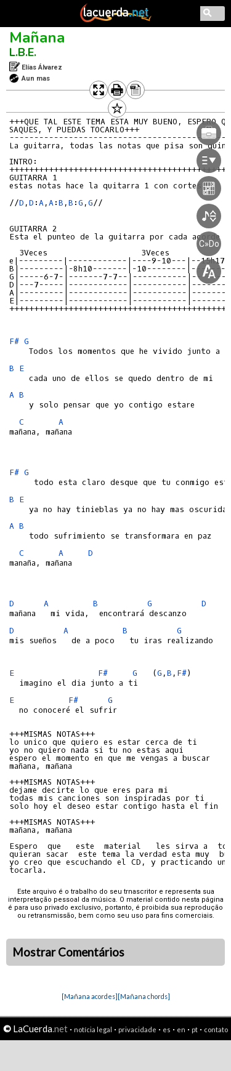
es (167, 1029)
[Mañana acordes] (90, 996)
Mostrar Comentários (68, 952)
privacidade (137, 1029)
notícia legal (93, 1029)
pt (195, 1029)
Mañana (37, 37)
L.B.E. (22, 52)
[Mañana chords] (144, 996)
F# (14, 341)
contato (216, 1029)
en (181, 1029)
